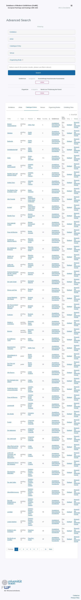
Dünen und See (12, 290)
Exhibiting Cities (68, 107)
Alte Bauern (10, 372)
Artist (11, 39)
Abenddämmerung (13, 492)
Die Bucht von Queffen (11, 539)
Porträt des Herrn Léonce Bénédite (12, 389)
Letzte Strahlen (12, 522)
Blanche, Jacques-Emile (31, 240)
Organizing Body (15, 60)
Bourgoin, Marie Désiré (31, 323)
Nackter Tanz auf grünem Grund (12, 174)
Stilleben (10, 133)
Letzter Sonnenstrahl (11, 166)
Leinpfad (10, 512)
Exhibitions (11, 107)
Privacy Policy (75, 598)
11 (45, 549)
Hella (9, 158)
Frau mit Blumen (12, 232)
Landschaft (10, 405)
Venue (12, 53)
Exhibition (13, 32)
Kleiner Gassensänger (11, 124)
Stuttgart (69, 125)
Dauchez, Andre (31, 530)
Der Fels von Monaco (11, 364)
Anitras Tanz (11, 182)
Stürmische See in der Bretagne (12, 463)
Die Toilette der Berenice (11, 248)
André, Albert (30, 133)
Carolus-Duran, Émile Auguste (30, 389)
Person (30, 119)
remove (42, 82)
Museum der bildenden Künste (77, 125)
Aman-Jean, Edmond (30, 158)
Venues (42, 107)
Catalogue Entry (15, 46)
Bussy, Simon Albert (30, 356)
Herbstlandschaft (12, 149)
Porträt (9, 422)
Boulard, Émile (30, 290)
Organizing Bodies (54, 107)
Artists (20, 107)
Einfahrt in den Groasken (11, 530)
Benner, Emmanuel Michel (31, 215)
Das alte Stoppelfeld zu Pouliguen (11, 502)
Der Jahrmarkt (11, 439)
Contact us (76, 595)
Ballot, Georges (30, 191)
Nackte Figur (11, 216)
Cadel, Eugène (30, 372)
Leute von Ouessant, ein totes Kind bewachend (11, 455)
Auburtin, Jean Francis (30, 166)
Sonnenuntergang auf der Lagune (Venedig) (12, 273)
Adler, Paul (31, 125)
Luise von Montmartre (10, 265)
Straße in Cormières (10, 323)
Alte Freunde (11, 199)
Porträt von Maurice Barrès (12, 240)
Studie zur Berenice (10, 257)
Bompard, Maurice (31, 273)
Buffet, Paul (31, 348)
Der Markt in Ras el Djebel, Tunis (12, 191)
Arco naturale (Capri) (11, 224)
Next (50, 549)
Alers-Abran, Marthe (30, 149)
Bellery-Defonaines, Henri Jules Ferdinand (31, 199)
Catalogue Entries (31, 107)
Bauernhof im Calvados (11, 347)
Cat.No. (45, 119)
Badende (10, 141)
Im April (9, 207)
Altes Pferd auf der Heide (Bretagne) (12, 446)
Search (38, 73)
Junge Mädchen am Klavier (12, 298)
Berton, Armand (30, 232)
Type (22, 119)
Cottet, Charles (30, 446)
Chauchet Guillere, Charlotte (31, 422)
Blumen (9, 331)
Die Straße (10, 414)
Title (9, 119)
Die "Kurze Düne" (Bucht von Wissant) (12, 306)
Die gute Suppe (12, 282)
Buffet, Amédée (30, 339)
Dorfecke (10, 315)
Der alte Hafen (11, 482)
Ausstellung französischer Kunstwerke (56, 125)
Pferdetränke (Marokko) (11, 472)
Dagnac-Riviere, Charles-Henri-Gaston (30, 472)
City (68, 119)
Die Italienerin (11, 430)
